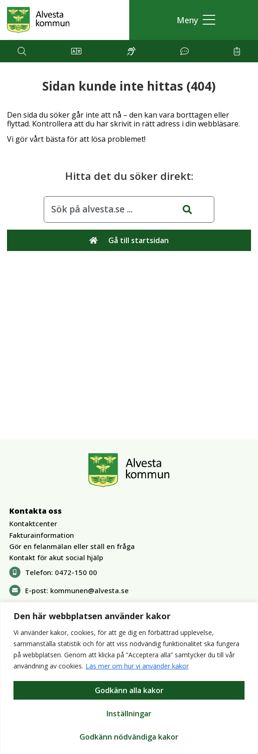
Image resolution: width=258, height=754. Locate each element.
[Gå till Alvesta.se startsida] (38, 20)
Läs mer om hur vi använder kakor (137, 665)
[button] (194, 20)
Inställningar (129, 713)
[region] (129, 678)
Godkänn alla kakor (129, 690)
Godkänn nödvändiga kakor (129, 737)
